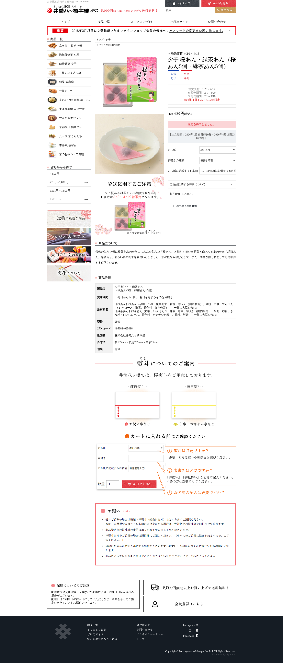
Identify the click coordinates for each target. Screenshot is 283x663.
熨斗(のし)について (182, 193)
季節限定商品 (61, 145)
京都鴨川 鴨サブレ (64, 127)
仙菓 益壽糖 (60, 82)
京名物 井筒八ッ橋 (64, 46)
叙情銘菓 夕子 (61, 64)
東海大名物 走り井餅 (66, 109)
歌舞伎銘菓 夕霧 (63, 55)
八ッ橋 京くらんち (64, 136)
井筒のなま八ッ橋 (64, 73)
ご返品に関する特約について (188, 184)
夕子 (108, 39)
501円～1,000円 (59, 182)
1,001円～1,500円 (60, 190)
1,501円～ (55, 199)
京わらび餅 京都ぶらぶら (68, 100)
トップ (99, 39)
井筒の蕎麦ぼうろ (64, 118)
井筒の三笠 (60, 91)
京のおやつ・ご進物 (65, 154)
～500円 (54, 173)
